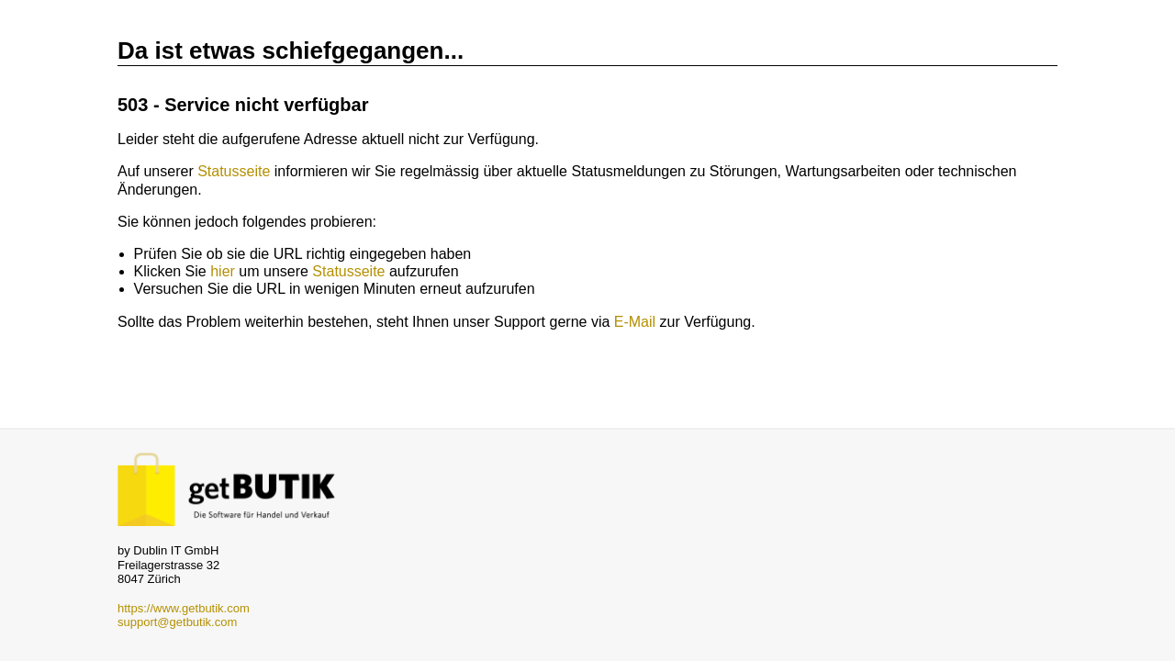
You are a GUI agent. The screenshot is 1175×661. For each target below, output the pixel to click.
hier (222, 271)
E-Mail (634, 322)
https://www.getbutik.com (184, 608)
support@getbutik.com (177, 622)
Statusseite (233, 171)
